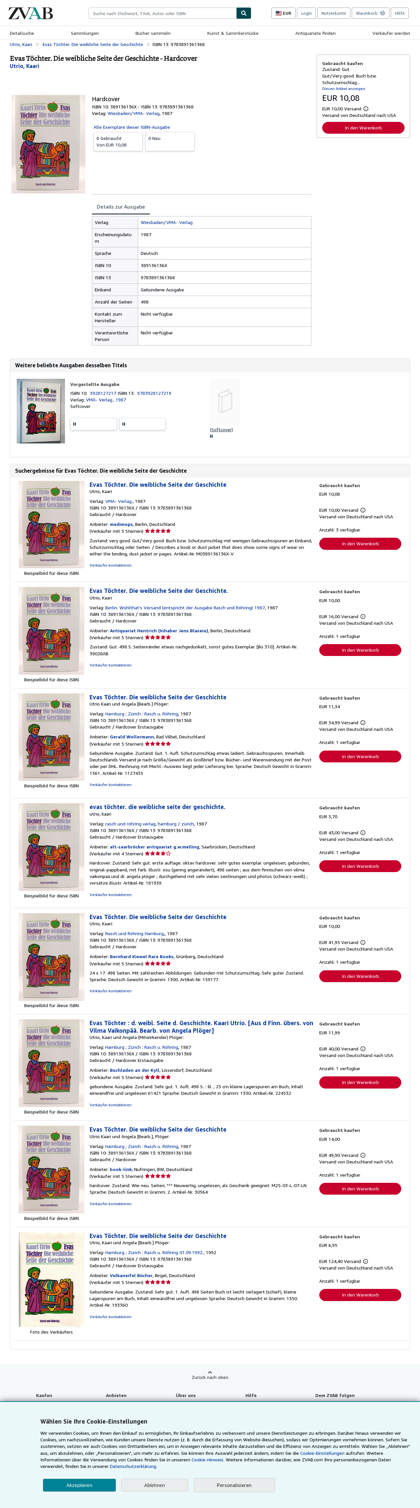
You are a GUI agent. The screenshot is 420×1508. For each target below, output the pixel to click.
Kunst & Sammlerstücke (233, 33)
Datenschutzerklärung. (133, 1466)
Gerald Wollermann (132, 736)
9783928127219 (154, 393)
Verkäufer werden (391, 33)
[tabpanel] (201, 281)
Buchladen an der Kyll (134, 1070)
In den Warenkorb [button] (363, 127)
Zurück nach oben (210, 1377)
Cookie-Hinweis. (208, 1459)
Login (306, 13)
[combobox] (162, 13)
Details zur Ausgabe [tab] (121, 206)
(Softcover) (221, 429)
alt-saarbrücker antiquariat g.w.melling (154, 846)
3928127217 (103, 393)
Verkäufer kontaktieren (111, 565)
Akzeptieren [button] (79, 1485)
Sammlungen (85, 33)
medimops (121, 524)
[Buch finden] (244, 13)
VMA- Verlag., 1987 (106, 399)
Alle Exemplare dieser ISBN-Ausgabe (132, 127)
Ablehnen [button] (154, 1485)
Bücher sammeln (153, 33)
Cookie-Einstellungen (322, 1453)
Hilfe (400, 13)
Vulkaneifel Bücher (131, 1275)
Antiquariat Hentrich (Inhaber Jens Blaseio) (159, 630)
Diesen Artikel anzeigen (343, 88)
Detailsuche (22, 33)
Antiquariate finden (315, 33)
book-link (121, 1169)
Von (118, 141)
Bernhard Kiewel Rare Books (142, 956)
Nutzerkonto (334, 13)
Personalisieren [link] (234, 1485)
